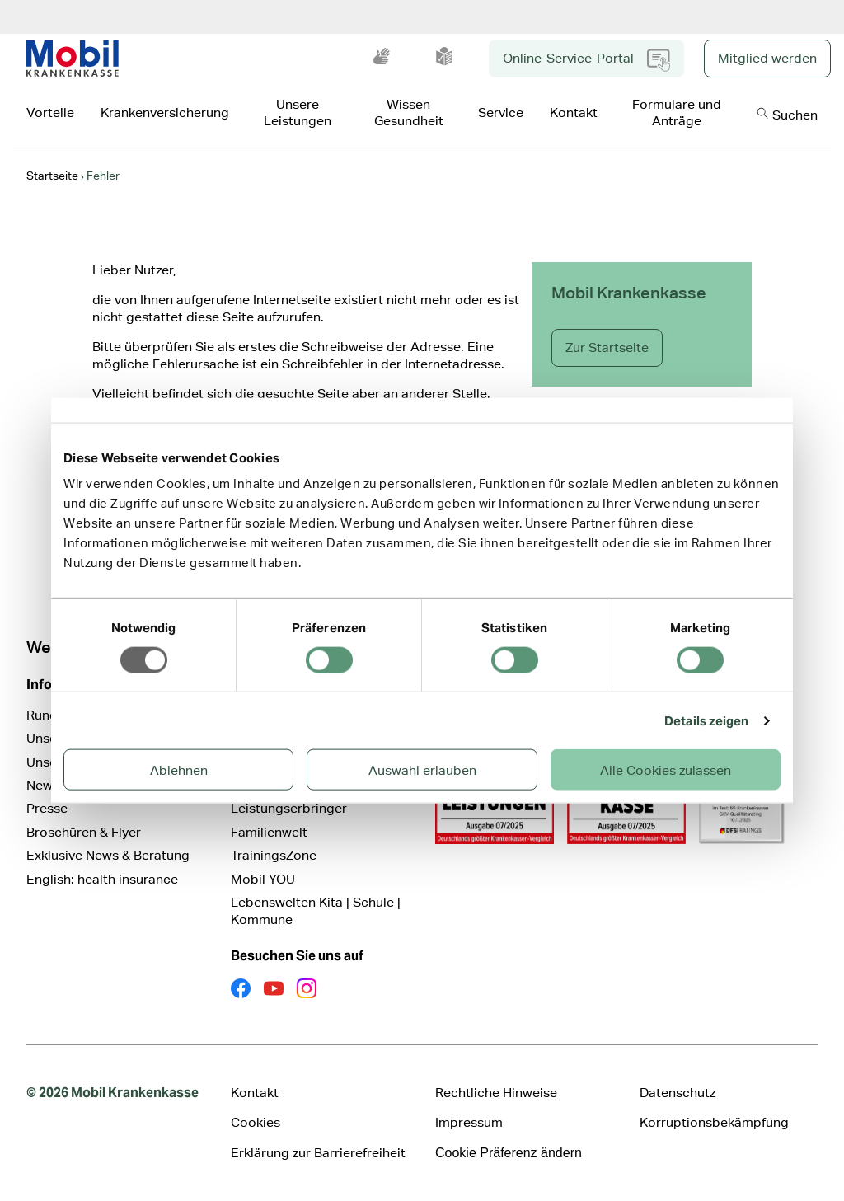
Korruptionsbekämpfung (714, 1122)
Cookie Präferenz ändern (508, 1153)
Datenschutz (677, 1092)
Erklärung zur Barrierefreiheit (318, 1153)
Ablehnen (179, 770)
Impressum (469, 1122)
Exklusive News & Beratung (108, 855)
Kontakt (255, 1092)
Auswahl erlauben (422, 770)
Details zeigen (706, 720)
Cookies (255, 1122)
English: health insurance (102, 879)
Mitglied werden (767, 58)
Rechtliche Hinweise (496, 1092)
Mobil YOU (263, 879)
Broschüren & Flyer (83, 832)
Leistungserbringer (289, 808)
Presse (47, 808)
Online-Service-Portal (586, 60)
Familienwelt (269, 832)
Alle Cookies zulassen (665, 770)
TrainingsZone (273, 855)
